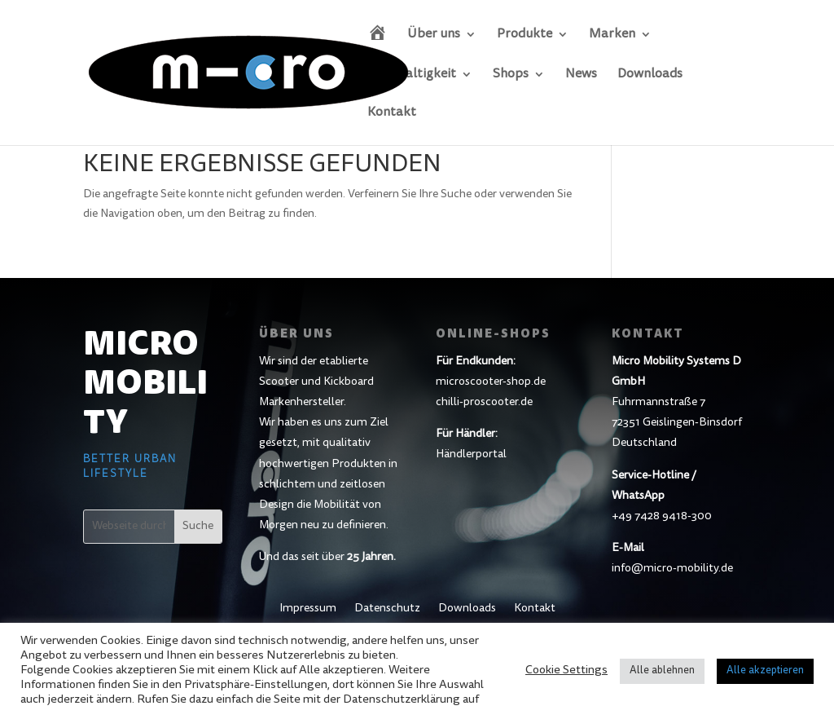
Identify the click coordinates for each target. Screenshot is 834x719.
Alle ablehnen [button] (662, 671)
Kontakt (391, 113)
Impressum (307, 609)
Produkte (524, 35)
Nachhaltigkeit (411, 74)
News (581, 74)
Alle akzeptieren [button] (765, 671)
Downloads (650, 74)
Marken (612, 35)
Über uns (433, 35)
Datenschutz (387, 609)
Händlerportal (471, 455)
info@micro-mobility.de (672, 569)
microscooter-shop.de (491, 382)
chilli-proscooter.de (484, 402)
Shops (511, 74)
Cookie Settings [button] (566, 670)
